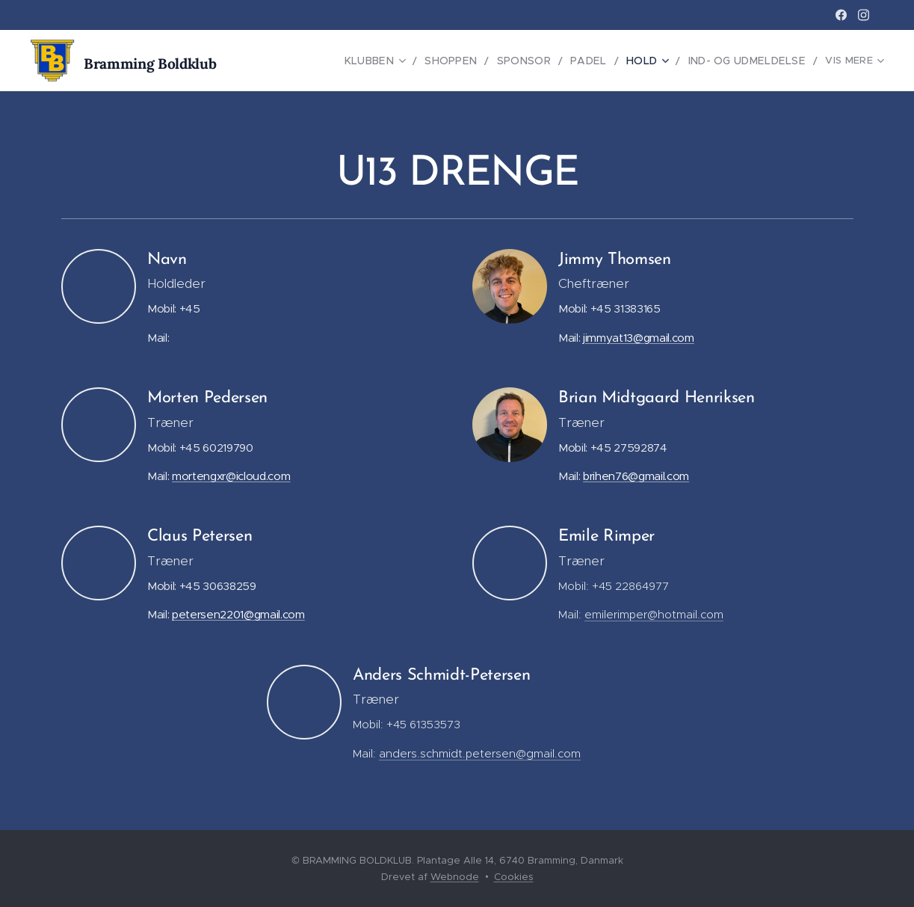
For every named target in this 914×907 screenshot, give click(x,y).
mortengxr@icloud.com (231, 476)
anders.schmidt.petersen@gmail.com (480, 753)
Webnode (454, 876)
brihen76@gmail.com (636, 476)
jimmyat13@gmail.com (638, 337)
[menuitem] (328, 60)
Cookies (514, 876)
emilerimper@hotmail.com (653, 614)
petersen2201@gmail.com (238, 614)
